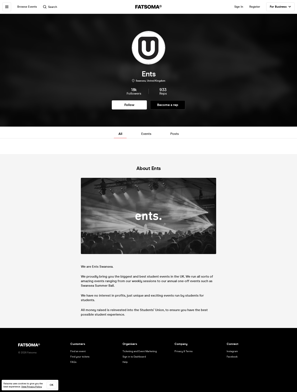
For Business (280, 7)
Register (254, 6)
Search (50, 7)
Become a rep (167, 105)
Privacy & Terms (183, 351)
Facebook (232, 356)
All (120, 134)
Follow (129, 105)
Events (146, 134)
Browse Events (27, 6)
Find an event (78, 351)
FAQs (73, 362)
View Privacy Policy (31, 386)
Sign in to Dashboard (134, 356)
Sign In (238, 6)
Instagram (232, 351)
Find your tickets (80, 356)
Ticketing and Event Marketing (140, 351)
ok (51, 385)
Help (125, 362)
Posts (174, 134)
